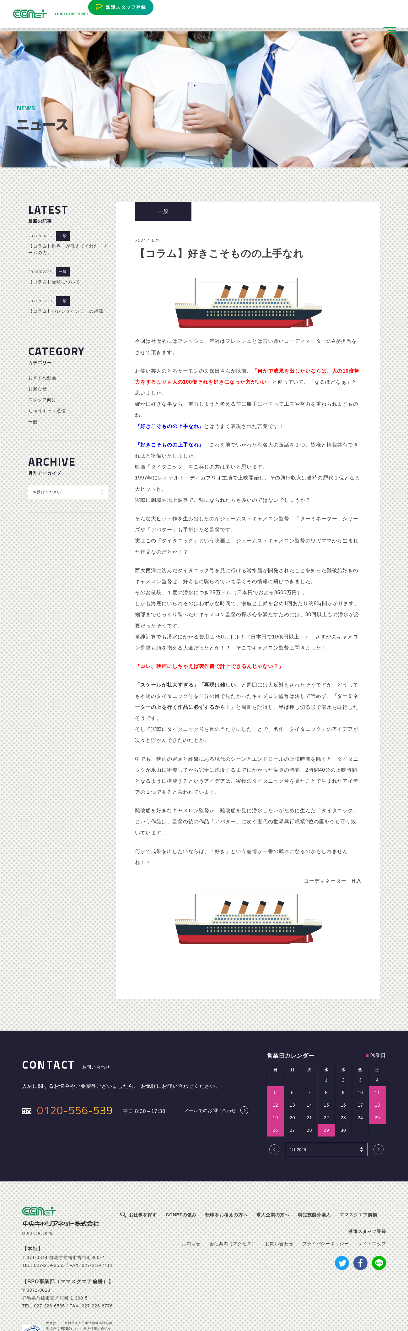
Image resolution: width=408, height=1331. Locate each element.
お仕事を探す (143, 1171)
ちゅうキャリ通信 (47, 367)
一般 (63, 192)
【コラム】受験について (54, 238)
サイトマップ (372, 1200)
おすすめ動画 (42, 334)
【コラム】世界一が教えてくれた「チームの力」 (68, 206)
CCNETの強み (181, 1171)
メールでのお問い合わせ (210, 1067)
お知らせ (37, 345)
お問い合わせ (279, 1200)
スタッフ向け (42, 356)
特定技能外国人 (314, 1171)
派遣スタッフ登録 (128, 8)
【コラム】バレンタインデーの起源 (65, 267)
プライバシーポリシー (325, 1200)
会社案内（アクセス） (232, 1200)
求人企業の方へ (272, 1171)
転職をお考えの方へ (226, 1171)
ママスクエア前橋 (358, 1171)
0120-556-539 (75, 1067)
